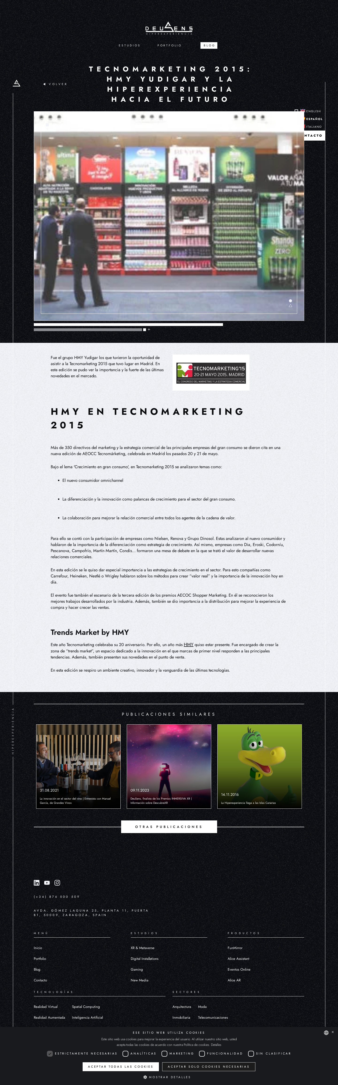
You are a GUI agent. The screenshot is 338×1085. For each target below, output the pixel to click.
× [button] (332, 1032)
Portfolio (40, 958)
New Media (139, 980)
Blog (37, 969)
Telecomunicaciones (213, 1017)
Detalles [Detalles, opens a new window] (216, 1044)
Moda (202, 1006)
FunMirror (235, 947)
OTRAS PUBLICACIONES (169, 826)
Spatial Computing (86, 1006)
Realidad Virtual (46, 1006)
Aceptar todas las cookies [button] (121, 1067)
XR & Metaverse (142, 947)
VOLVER (55, 84)
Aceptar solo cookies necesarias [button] (209, 1067)
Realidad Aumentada (49, 1017)
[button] (169, 1077)
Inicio (38, 947)
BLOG (209, 45)
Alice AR (234, 980)
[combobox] (326, 1032)
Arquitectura (182, 1006)
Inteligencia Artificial (87, 1017)
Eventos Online (239, 969)
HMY (188, 644)
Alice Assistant (238, 958)
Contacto (40, 980)
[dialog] (169, 1056)
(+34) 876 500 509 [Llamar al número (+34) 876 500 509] (57, 896)
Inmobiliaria (181, 1017)
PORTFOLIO (169, 45)
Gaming (137, 969)
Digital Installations (144, 958)
